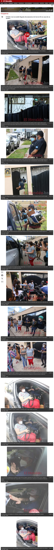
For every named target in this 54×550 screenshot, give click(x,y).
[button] (2, 272)
